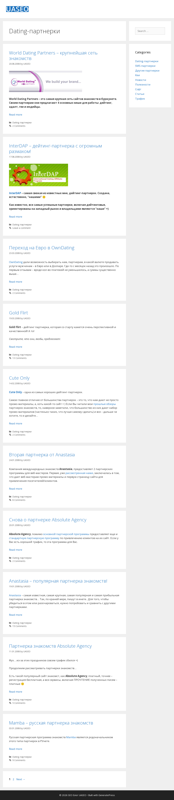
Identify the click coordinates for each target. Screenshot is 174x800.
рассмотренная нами (79, 473)
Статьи (139, 94)
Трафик (140, 98)
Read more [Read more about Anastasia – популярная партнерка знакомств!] (15, 614)
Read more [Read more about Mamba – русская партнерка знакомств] (15, 749)
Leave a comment (21, 227)
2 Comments (18, 125)
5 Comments (18, 702)
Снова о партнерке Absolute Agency (47, 519)
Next (20, 779)
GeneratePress (106, 795)
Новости (140, 80)
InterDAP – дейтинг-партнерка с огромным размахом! (55, 148)
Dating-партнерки (21, 122)
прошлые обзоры (104, 404)
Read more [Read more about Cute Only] (15, 423)
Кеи (137, 75)
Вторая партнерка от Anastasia (42, 454)
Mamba (71, 737)
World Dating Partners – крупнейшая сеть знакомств (53, 55)
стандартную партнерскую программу (34, 538)
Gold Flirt (18, 312)
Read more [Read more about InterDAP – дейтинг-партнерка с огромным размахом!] (15, 216)
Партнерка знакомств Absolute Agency (50, 646)
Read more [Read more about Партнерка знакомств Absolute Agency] (15, 691)
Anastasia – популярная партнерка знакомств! (58, 581)
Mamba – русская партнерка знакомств (51, 723)
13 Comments (19, 358)
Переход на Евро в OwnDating (41, 247)
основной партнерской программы (66, 534)
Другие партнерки (147, 70)
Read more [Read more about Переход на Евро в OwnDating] (15, 281)
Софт (138, 89)
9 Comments (18, 760)
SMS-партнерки (145, 66)
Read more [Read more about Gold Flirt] (15, 346)
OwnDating (16, 262)
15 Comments (19, 626)
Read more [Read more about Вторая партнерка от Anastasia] (15, 488)
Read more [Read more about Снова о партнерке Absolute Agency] (15, 549)
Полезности (142, 84)
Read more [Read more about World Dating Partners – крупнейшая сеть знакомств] (15, 114)
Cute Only (19, 378)
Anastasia (15, 595)
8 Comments (18, 500)
